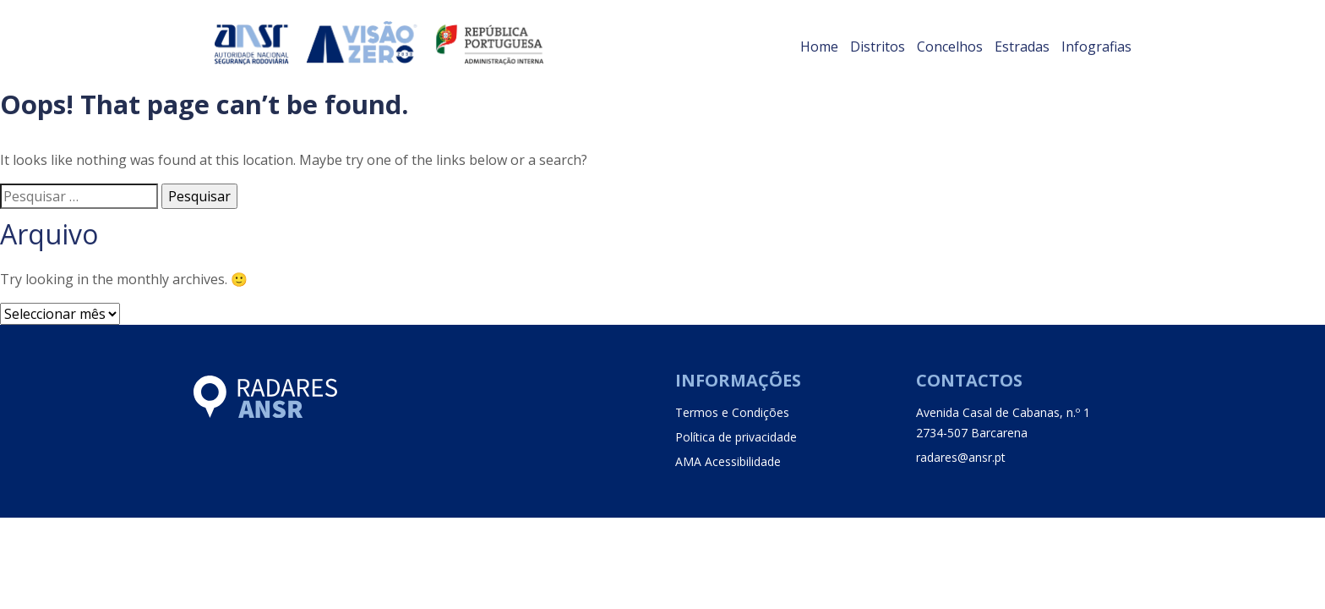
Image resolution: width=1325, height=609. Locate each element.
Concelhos (950, 46)
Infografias (1096, 46)
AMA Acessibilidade (728, 461)
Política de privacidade (736, 437)
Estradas (1022, 46)
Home (819, 46)
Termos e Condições (732, 412)
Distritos (877, 46)
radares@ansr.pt (961, 457)
